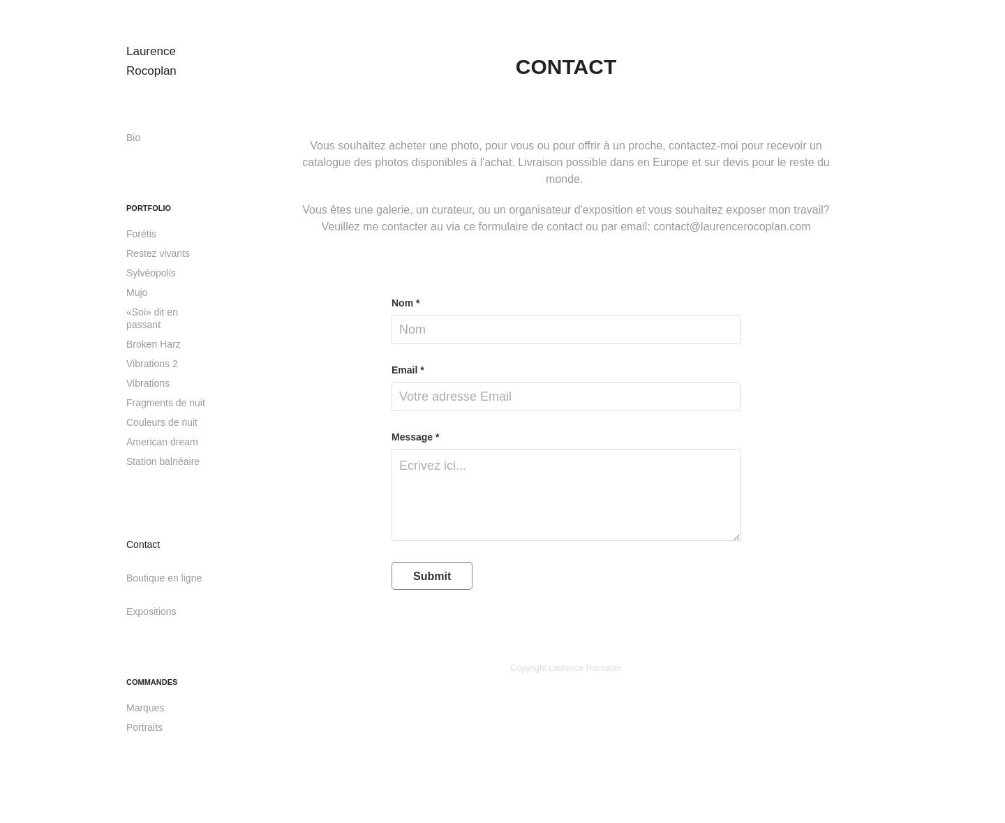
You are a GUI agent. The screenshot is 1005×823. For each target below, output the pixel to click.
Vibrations (148, 383)
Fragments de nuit (165, 402)
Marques (145, 707)
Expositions (151, 611)
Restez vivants (158, 253)
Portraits (144, 727)
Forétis (141, 233)
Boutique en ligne (164, 578)
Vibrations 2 (152, 363)
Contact (143, 544)
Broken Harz (153, 344)
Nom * (405, 303)
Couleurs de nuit (162, 422)
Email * (408, 370)
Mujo (136, 292)
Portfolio (148, 208)
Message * (415, 437)
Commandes (151, 682)
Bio (133, 137)
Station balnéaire (163, 461)
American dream (162, 441)
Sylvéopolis (151, 273)
